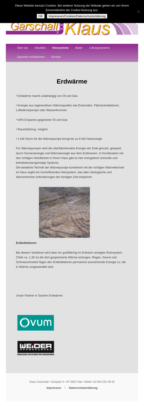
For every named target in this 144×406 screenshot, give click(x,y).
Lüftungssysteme (99, 47)
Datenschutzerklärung (83, 388)
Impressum (54, 388)
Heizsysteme (60, 47)
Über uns (22, 47)
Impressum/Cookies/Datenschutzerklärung (77, 16)
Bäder (79, 47)
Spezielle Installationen (31, 56)
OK (40, 16)
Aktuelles (40, 47)
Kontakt (56, 56)
